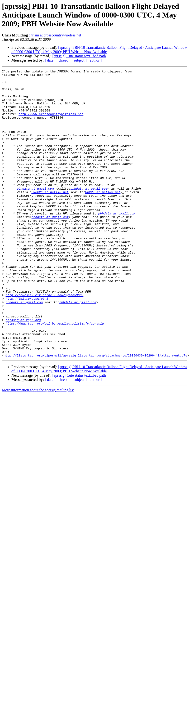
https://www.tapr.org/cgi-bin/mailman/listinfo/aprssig (55, 374)
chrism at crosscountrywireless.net (55, 35)
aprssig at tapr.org (23, 370)
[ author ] (95, 60)
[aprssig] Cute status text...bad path (79, 56)
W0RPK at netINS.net (102, 217)
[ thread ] (64, 60)
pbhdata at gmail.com (35, 212)
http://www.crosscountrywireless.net (51, 123)
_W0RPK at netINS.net (50, 217)
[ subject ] (79, 60)
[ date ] (50, 60)
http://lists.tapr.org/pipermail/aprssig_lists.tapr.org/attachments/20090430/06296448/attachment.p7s (95, 413)
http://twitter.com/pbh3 (27, 345)
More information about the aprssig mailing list (38, 448)
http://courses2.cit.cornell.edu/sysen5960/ (45, 340)
